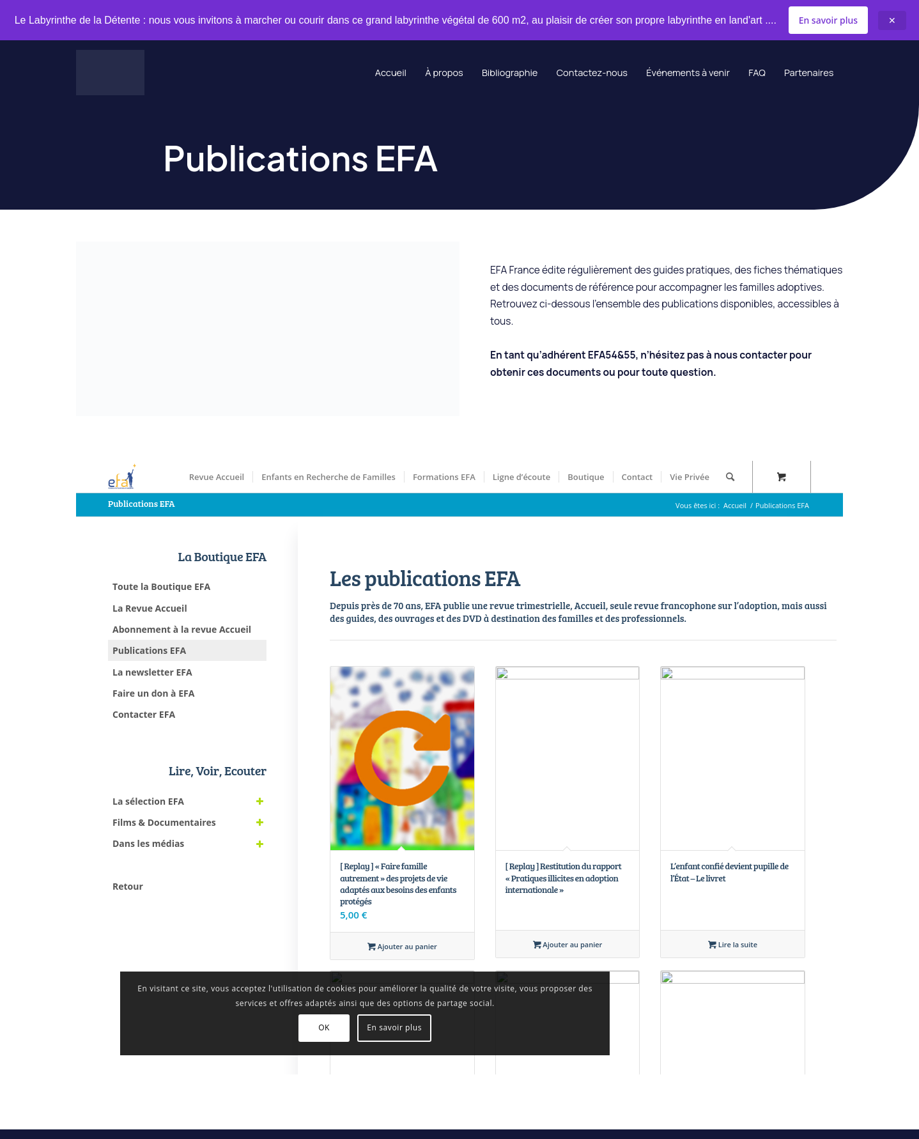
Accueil (347, 73)
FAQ (748, 73)
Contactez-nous (568, 73)
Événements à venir (673, 73)
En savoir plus (828, 20)
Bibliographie (478, 73)
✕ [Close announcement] (892, 20)
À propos (406, 73)
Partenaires (805, 73)
